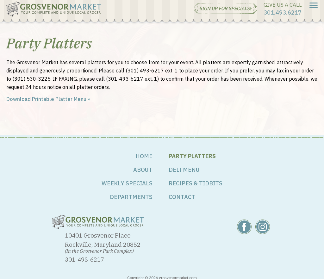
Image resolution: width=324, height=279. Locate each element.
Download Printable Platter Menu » (48, 99)
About (143, 169)
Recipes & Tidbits (195, 183)
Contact (182, 197)
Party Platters (192, 156)
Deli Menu (184, 169)
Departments (131, 197)
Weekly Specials (127, 183)
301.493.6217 (283, 12)
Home (144, 156)
